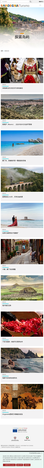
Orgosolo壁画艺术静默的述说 (12, 414)
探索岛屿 (4, 84)
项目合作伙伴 (4, 445)
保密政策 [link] (27, 465)
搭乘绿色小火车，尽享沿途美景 (12, 197)
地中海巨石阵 (6, 305)
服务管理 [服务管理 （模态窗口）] (19, 465)
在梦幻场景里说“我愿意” (10, 233)
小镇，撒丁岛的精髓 (9, 269)
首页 (2, 51)
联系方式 (18, 447)
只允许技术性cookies (36, 453)
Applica (30, 1)
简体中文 (41, 1)
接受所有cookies (9, 465)
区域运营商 (11, 445)
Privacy (17, 445)
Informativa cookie (27, 445)
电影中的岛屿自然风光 (9, 378)
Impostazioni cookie (8, 447)
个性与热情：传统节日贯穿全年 (12, 342)
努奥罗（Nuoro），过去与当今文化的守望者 (17, 124)
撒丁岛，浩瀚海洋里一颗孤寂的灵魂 (14, 161)
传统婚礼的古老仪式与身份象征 (12, 88)
